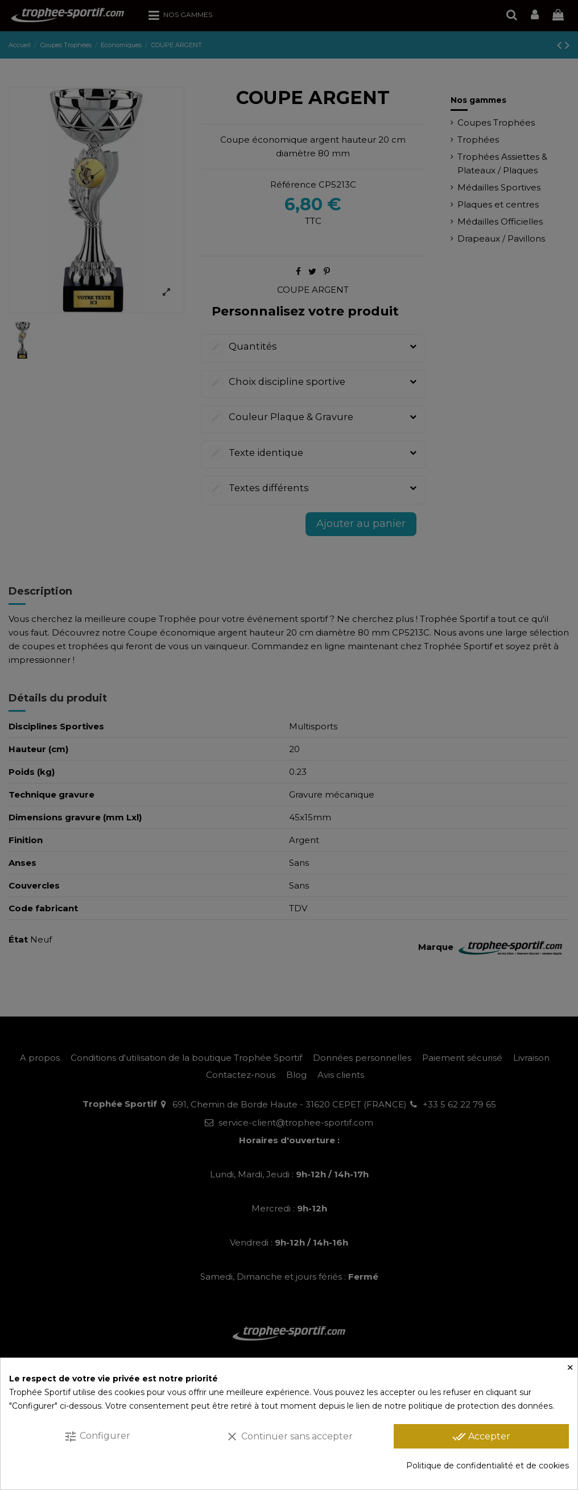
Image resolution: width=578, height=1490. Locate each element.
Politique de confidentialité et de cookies (487, 1465)
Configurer (97, 1436)
